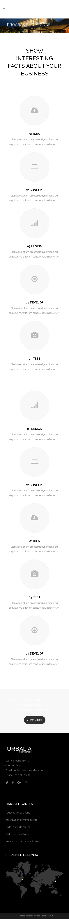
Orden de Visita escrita (18, 827)
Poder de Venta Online (18, 812)
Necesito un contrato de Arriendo (23, 841)
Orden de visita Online (18, 834)
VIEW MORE (35, 720)
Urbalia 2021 (46, 915)
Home (10, 28)
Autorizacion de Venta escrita (21, 819)
